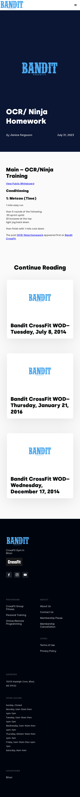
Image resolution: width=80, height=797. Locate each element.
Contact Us (46, 612)
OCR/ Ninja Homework (30, 235)
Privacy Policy (48, 651)
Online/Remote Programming (15, 622)
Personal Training (16, 615)
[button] (75, 5)
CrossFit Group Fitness (15, 608)
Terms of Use (47, 645)
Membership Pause (51, 618)
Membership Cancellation (47, 625)
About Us (45, 606)
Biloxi (9, 777)
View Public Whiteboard (20, 183)
